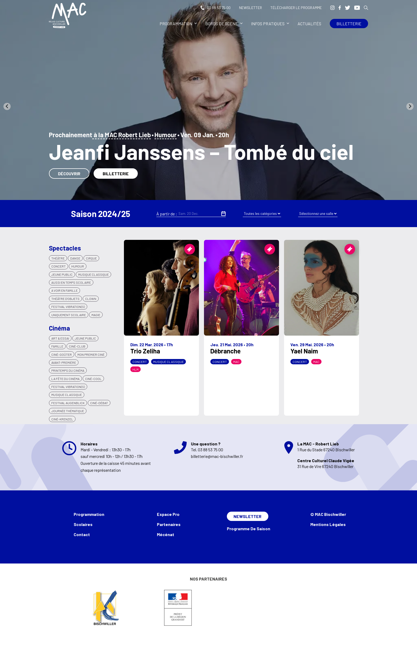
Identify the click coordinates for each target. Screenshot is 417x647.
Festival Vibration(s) (68, 306)
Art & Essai (60, 338)
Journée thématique (67, 411)
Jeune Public (62, 274)
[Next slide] (410, 106)
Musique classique (93, 274)
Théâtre (58, 258)
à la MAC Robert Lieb (121, 135)
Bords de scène (224, 23)
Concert (58, 266)
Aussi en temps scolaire (71, 282)
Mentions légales (328, 524)
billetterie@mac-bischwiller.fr (217, 456)
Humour (166, 135)
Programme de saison (248, 528)
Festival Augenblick (68, 403)
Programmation (178, 23)
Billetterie (348, 23)
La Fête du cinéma (65, 379)
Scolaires (83, 524)
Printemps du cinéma (67, 370)
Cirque (91, 258)
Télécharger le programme (296, 7)
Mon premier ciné (91, 354)
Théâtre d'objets (65, 298)
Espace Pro (168, 514)
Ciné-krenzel (62, 419)
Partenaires (169, 524)
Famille (57, 346)
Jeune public (85, 338)
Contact (82, 534)
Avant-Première (63, 362)
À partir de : (166, 213)
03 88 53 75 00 (216, 7)
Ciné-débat (99, 403)
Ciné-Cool (93, 379)
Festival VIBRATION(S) (68, 387)
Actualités (309, 23)
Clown (90, 298)
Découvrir (69, 173)
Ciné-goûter (61, 354)
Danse (75, 258)
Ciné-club (77, 346)
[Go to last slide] (7, 106)
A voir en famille (64, 290)
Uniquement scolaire (68, 315)
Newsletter (250, 7)
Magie (95, 315)
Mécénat (165, 534)
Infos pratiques (270, 23)
